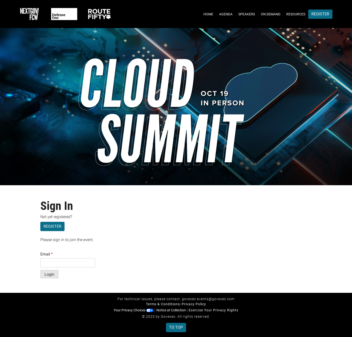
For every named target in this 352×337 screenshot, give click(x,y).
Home (208, 14)
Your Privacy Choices (134, 310)
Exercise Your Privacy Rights (213, 310)
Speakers (246, 14)
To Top (176, 327)
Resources (295, 14)
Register (320, 14)
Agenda (225, 14)
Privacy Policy (194, 304)
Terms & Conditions (163, 304)
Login (49, 274)
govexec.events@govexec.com (208, 299)
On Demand (270, 14)
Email (46, 254)
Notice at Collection (171, 310)
